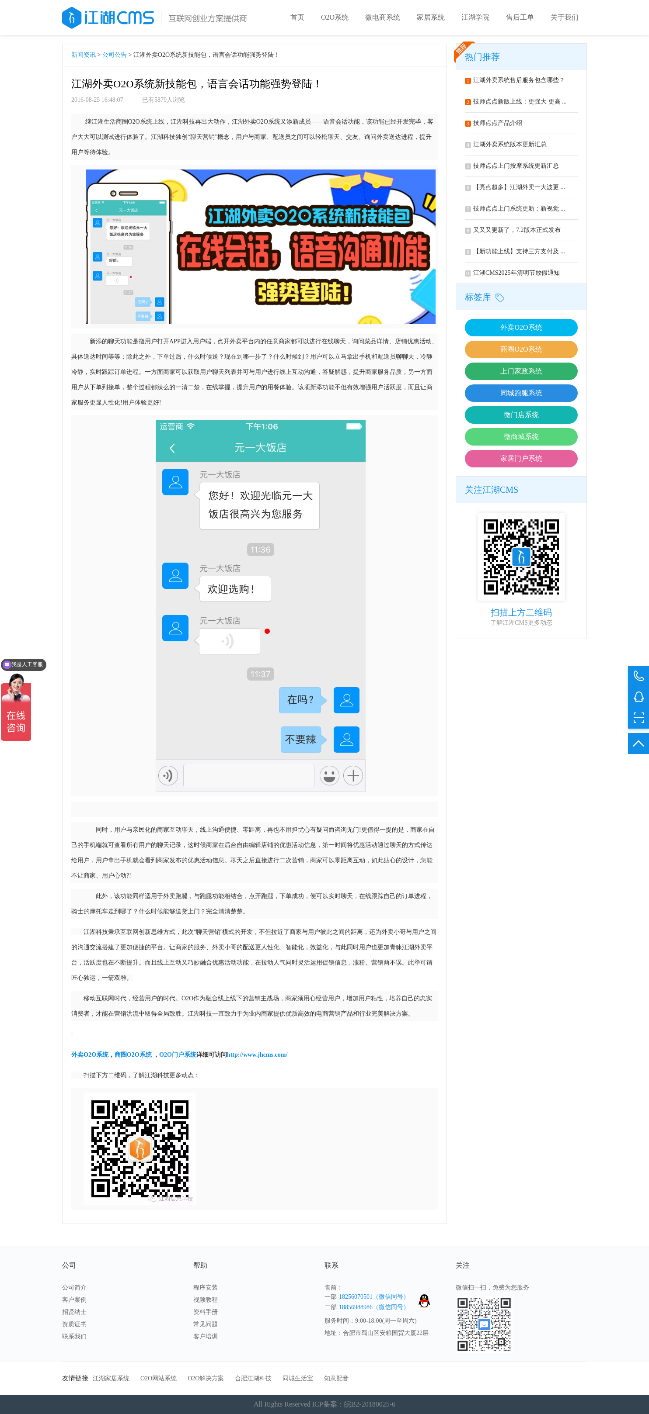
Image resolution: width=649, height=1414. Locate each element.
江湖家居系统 (111, 1378)
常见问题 (205, 1324)
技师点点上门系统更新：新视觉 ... (515, 208)
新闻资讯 (83, 55)
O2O (89, 1054)
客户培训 (205, 1336)
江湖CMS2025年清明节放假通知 (512, 273)
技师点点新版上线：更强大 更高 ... (516, 101)
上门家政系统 (521, 371)
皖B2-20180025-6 (369, 1404)
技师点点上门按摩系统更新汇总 (512, 165)
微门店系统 (521, 414)
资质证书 (74, 1324)
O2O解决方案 (206, 1378)
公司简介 (74, 1287)
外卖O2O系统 (521, 327)
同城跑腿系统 (521, 393)
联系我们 (74, 1336)
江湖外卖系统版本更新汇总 (506, 144)
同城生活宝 (298, 1378)
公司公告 (114, 55)
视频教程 (205, 1299)
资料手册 (205, 1312)
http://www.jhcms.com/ (257, 1054)
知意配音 (336, 1378)
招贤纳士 (74, 1312)
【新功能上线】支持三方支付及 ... (515, 251)
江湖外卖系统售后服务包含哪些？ (515, 80)
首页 (297, 17)
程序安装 (205, 1287)
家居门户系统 (521, 458)
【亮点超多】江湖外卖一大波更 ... (515, 187)
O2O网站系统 (158, 1378)
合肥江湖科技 (253, 1378)
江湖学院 (475, 17)
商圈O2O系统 (521, 349)
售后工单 (520, 17)
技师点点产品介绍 (493, 123)
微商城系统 (521, 436)
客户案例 (74, 1299)
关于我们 (565, 17)
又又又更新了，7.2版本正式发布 (513, 230)
